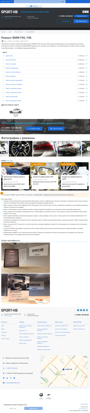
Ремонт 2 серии (19, 30)
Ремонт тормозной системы (13, 91)
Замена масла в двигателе (44, 324)
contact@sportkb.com (13, 381)
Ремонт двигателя (11, 58)
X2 (40, 1)
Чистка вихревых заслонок (26, 332)
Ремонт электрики (11, 62)
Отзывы (3, 334)
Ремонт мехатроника (79, 327)
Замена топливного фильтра (42, 336)
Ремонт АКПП (22, 341)
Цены (10, 4)
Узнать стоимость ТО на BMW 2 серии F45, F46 (16, 39)
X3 (44, 1)
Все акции (10, 159)
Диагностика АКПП (60, 334)
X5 (51, 1)
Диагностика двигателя (61, 324)
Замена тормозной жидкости (42, 340)
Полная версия (84, 402)
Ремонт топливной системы (13, 86)
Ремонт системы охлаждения (14, 82)
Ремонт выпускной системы (13, 99)
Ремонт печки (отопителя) (13, 70)
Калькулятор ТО (24, 4)
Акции (15, 4)
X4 (48, 1)
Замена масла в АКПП (79, 324)
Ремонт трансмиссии (11, 95)
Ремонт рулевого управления (14, 78)
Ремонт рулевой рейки (25, 338)
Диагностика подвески (61, 327)
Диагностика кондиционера (62, 330)
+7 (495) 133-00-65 (66, 14)
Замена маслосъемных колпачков (25, 324)
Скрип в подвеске (24, 335)
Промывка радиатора (43, 344)
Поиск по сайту (5, 337)
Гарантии (3, 330)
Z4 (59, 1)
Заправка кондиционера (44, 348)
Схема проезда (8, 16)
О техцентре (35, 4)
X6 (55, 1)
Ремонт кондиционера (12, 66)
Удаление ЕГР (23, 329)
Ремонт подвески (10, 74)
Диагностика (9, 54)
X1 (37, 1)
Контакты (83, 4)
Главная (3, 30)
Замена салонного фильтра (44, 332)
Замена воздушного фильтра (42, 328)
